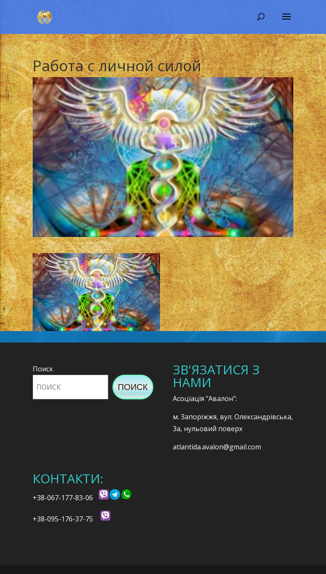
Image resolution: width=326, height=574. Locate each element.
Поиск (43, 368)
